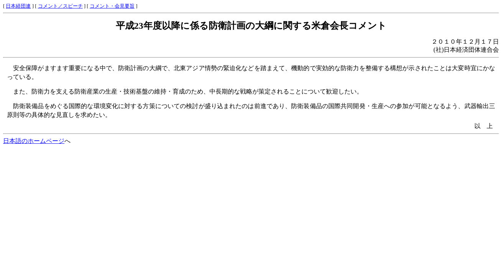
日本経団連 (18, 6)
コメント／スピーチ (60, 6)
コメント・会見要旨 (112, 6)
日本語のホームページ (33, 141)
